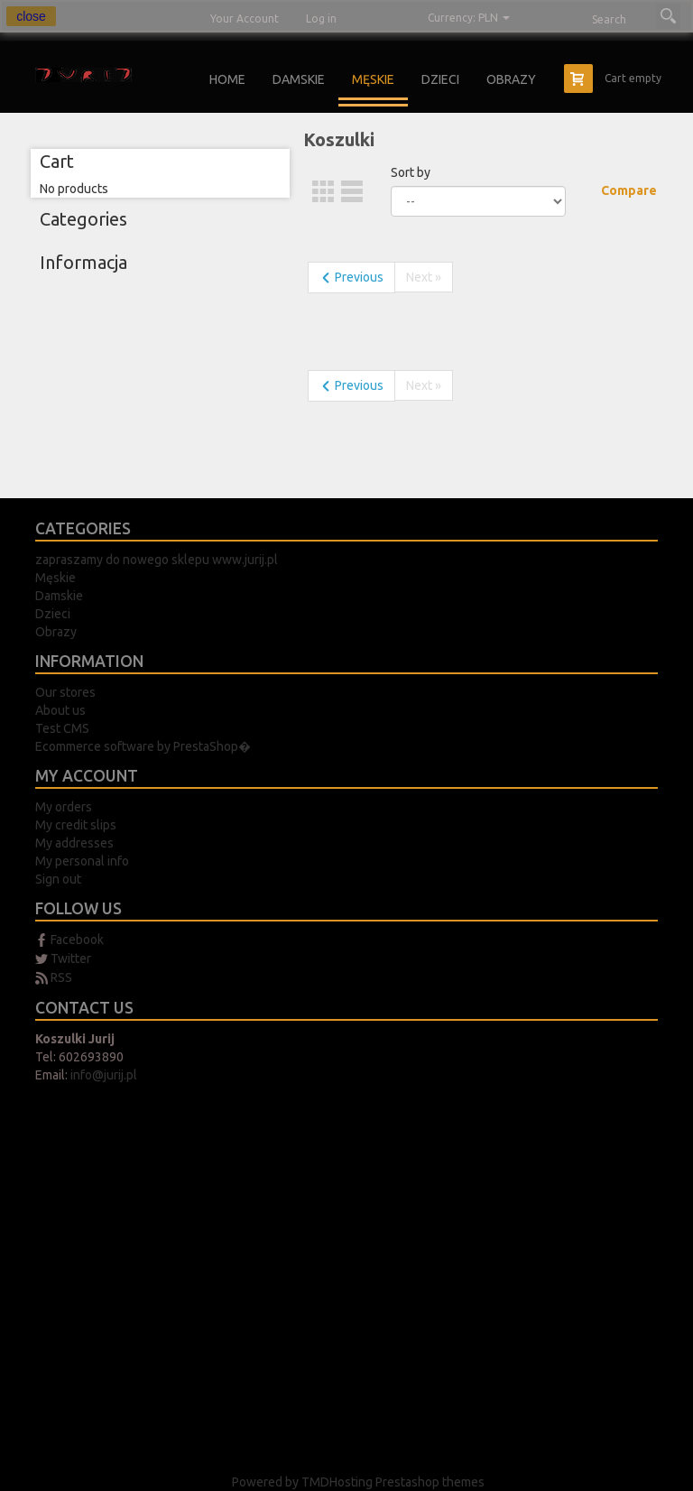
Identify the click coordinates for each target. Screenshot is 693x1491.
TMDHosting (338, 1482)
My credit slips (75, 825)
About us (60, 710)
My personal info (82, 861)
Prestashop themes (430, 1482)
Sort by (410, 172)
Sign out (58, 879)
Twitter (71, 958)
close (31, 16)
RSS (61, 977)
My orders (63, 807)
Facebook (77, 939)
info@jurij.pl (103, 1075)
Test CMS (62, 728)
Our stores (65, 692)
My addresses (74, 843)
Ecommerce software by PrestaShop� (143, 746)
